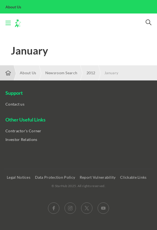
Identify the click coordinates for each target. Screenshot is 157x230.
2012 (90, 72)
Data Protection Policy (55, 177)
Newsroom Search (61, 72)
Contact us (14, 104)
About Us (16, 7)
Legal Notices (19, 177)
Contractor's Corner (23, 130)
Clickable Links (134, 177)
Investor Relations (21, 139)
